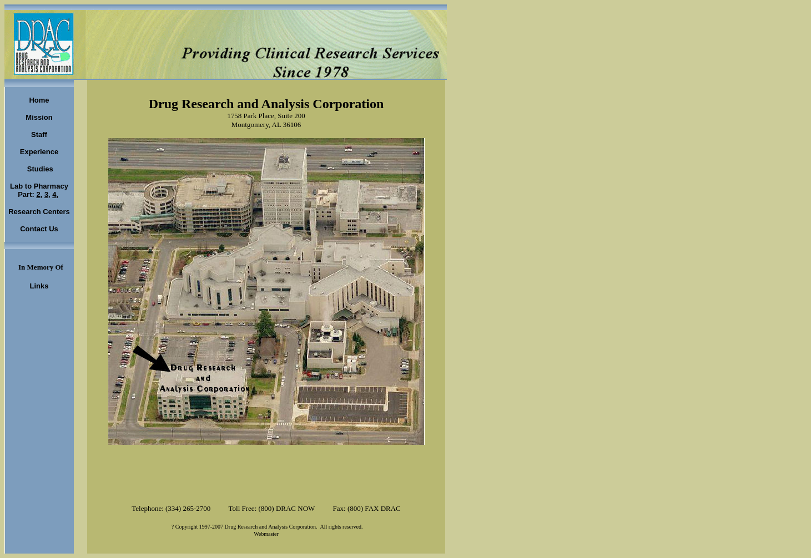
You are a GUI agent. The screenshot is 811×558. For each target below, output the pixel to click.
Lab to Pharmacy (39, 186)
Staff (39, 134)
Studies (39, 169)
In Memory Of (40, 267)
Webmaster (266, 534)
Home (39, 100)
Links (39, 286)
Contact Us (39, 229)
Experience (39, 152)
